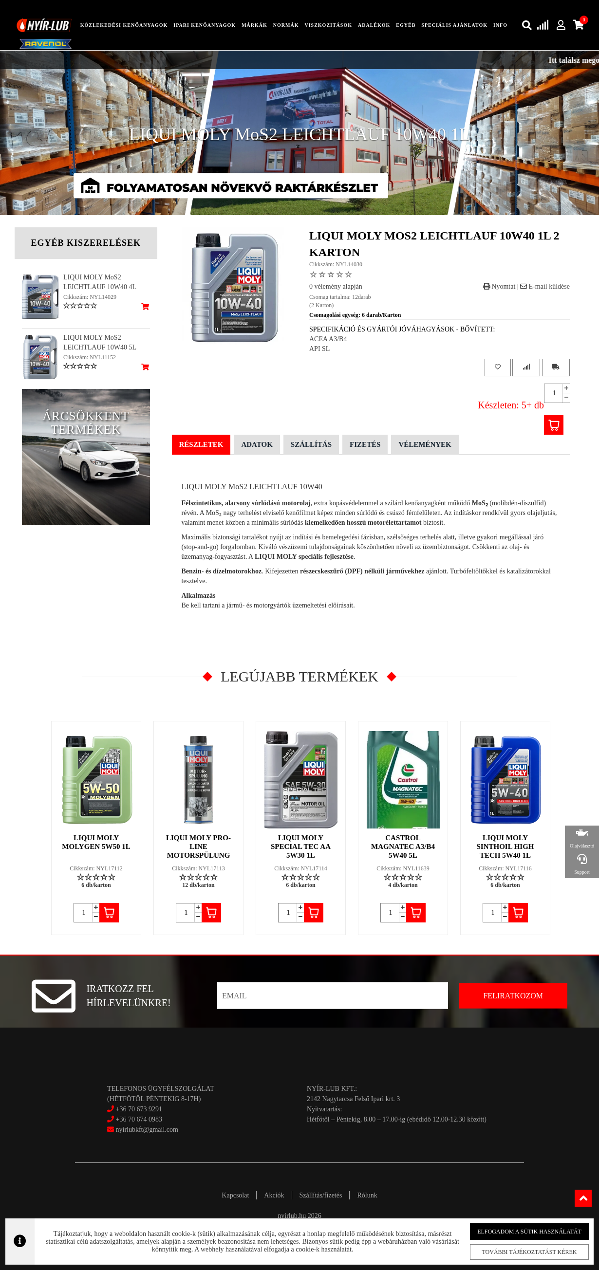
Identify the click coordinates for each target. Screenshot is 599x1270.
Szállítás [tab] (311, 444)
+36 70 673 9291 (139, 1109)
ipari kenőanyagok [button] (204, 25)
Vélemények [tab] (424, 444)
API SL (319, 348)
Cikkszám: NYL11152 (89, 357)
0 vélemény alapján (335, 286)
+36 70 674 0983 (139, 1119)
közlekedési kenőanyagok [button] (124, 25)
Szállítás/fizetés (321, 1195)
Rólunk (367, 1195)
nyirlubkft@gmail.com (142, 1129)
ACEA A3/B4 (328, 339)
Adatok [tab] (256, 444)
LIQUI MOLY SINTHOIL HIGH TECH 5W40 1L (505, 846)
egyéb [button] (405, 25)
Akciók (274, 1195)
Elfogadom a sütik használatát (525, 1231)
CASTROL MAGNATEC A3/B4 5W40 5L (403, 846)
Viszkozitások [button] (328, 25)
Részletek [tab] (201, 444)
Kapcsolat (235, 1195)
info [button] (500, 25)
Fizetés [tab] (365, 444)
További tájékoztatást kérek (525, 1252)
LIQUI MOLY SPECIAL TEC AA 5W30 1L (301, 846)
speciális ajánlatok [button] (454, 25)
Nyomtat (499, 286)
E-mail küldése (545, 286)
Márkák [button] (254, 25)
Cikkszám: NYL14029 (89, 297)
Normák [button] (286, 25)
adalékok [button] (374, 25)
